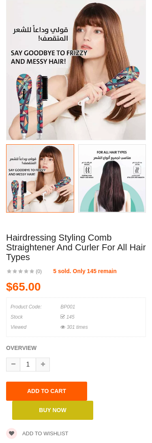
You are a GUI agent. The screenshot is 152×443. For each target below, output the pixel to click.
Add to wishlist (37, 433)
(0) (39, 271)
